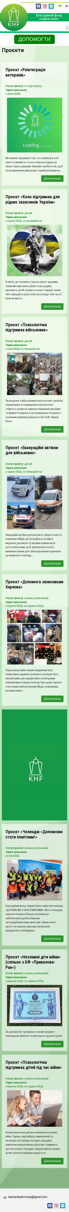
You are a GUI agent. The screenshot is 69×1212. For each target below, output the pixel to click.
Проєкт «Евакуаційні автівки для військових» (32, 450)
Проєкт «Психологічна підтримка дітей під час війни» (34, 1065)
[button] (67, 28)
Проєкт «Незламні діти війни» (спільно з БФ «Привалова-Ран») (33, 962)
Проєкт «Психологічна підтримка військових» (27, 327)
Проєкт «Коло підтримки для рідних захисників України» (33, 199)
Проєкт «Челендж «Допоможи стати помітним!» (34, 834)
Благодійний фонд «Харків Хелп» (49, 17)
